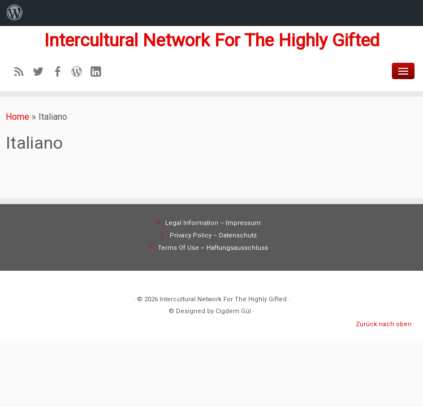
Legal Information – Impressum (213, 223)
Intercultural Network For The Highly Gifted (211, 40)
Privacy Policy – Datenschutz (213, 235)
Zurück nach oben (384, 324)
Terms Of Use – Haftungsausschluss (213, 248)
